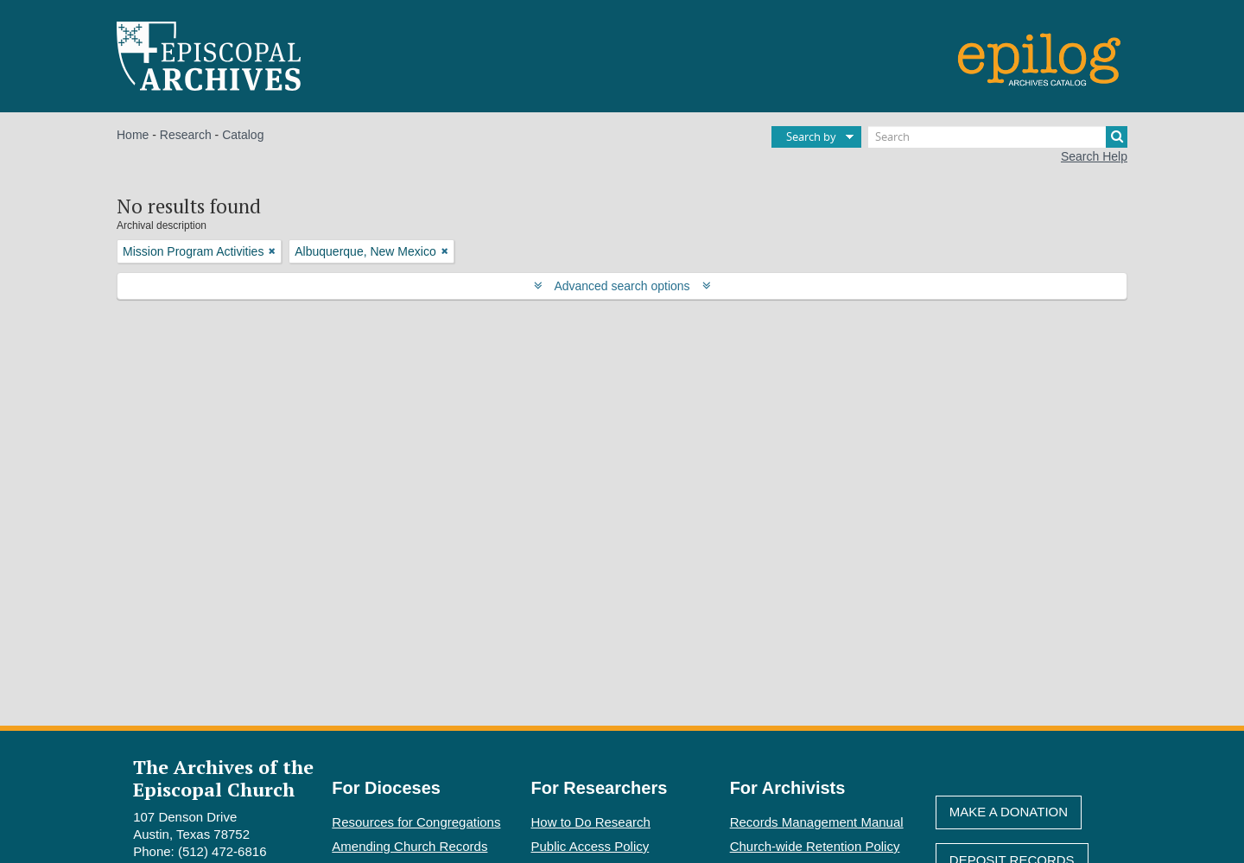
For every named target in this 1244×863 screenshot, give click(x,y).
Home (133, 135)
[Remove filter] (272, 251)
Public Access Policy (590, 846)
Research (186, 135)
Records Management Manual (817, 822)
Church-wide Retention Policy (815, 846)
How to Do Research (591, 822)
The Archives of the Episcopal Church (223, 777)
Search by (811, 136)
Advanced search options (622, 286)
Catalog (242, 135)
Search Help (1094, 156)
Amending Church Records (409, 846)
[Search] (997, 137)
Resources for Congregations (416, 822)
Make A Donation (1008, 811)
